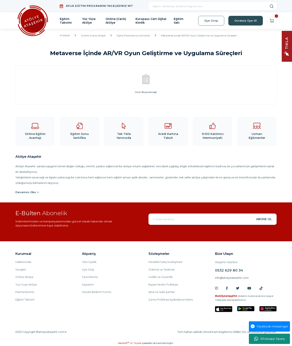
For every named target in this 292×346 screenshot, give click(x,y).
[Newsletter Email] (212, 219)
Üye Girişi (88, 269)
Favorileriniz (90, 277)
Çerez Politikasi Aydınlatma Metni (170, 299)
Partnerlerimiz (24, 292)
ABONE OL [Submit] (264, 219)
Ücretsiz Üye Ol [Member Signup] (246, 20)
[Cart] (272, 21)
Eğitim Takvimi (24, 299)
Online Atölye (24, 277)
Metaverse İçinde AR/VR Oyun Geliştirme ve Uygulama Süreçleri (200, 35)
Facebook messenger (269, 326)
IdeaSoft (123, 343)
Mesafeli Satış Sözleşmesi (165, 262)
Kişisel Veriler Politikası (163, 284)
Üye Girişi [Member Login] (211, 20)
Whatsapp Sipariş (269, 339)
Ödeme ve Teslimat (161, 269)
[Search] (212, 6)
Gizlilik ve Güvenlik (160, 277)
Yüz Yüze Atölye (26, 284)
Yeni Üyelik (89, 262)
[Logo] (32, 20)
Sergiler (20, 269)
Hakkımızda (23, 262)
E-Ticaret (136, 343)
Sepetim (88, 284)
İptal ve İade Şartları (161, 292)
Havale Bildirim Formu (96, 292)
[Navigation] (287, 46)
